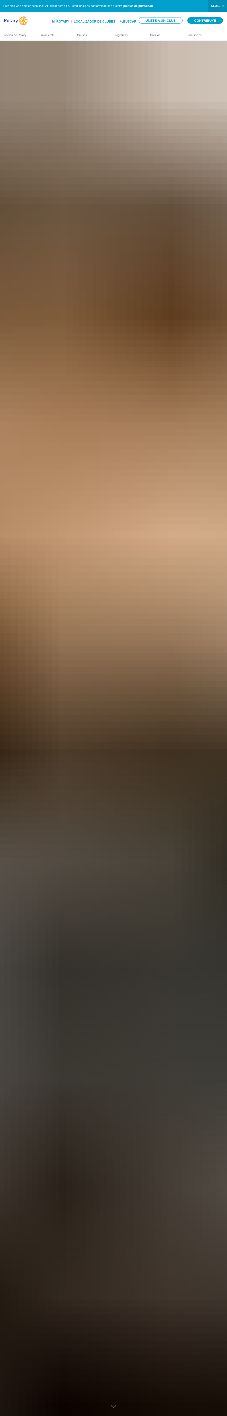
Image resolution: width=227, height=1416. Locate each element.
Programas (127, 33)
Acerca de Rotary (18, 33)
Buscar (130, 21)
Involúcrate (54, 33)
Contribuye (205, 20)
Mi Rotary (60, 21)
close (215, 6)
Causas (91, 33)
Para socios (204, 33)
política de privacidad (138, 6)
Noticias (164, 33)
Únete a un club (160, 20)
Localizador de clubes (94, 21)
